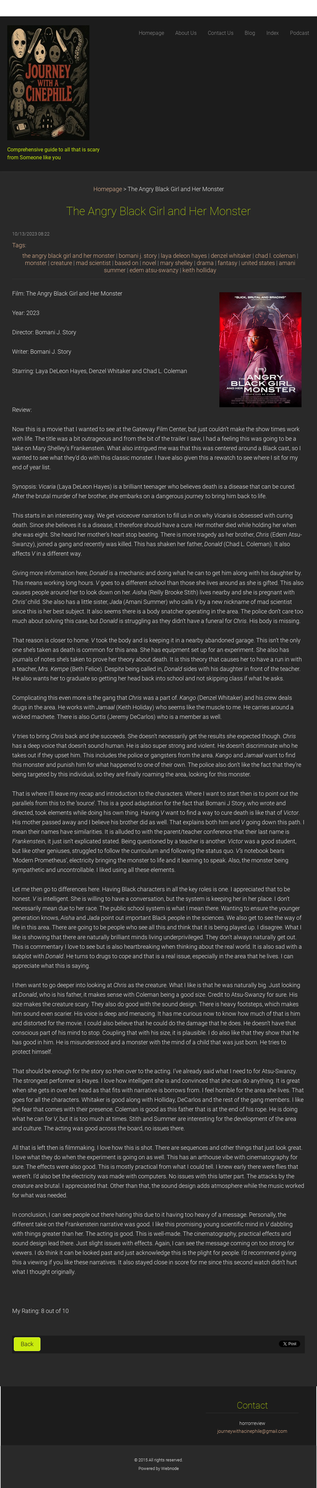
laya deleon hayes (184, 256)
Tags (18, 245)
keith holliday (199, 270)
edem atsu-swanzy (154, 270)
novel (149, 263)
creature (61, 263)
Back (27, 1344)
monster (36, 263)
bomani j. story (138, 256)
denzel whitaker (231, 256)
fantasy (227, 263)
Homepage (107, 189)
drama (205, 263)
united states (258, 263)
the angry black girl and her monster (68, 256)
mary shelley (176, 263)
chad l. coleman (275, 256)
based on (126, 263)
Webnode (170, 1468)
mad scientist (93, 263)
